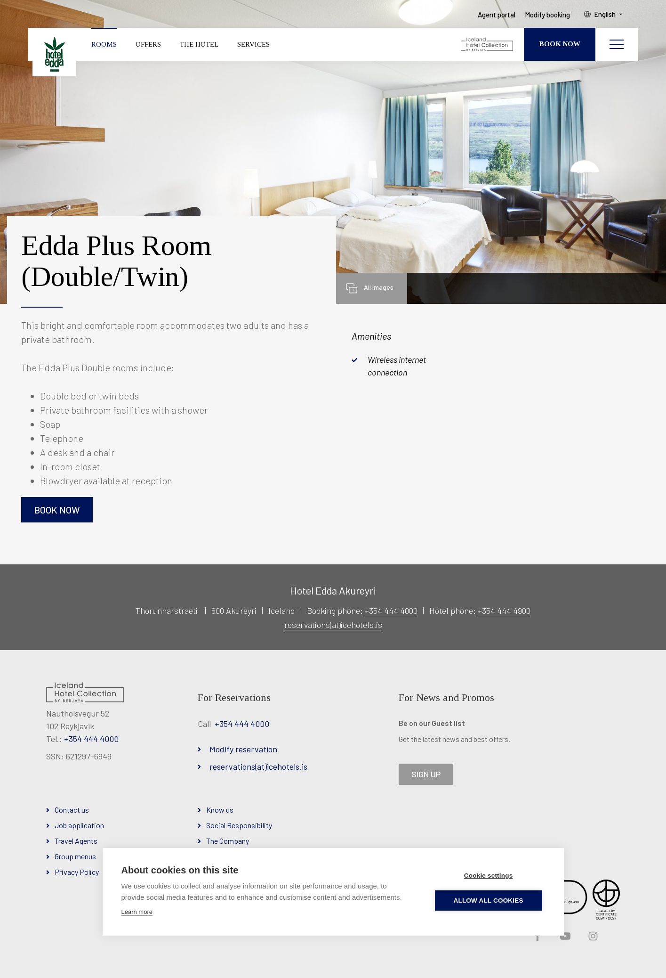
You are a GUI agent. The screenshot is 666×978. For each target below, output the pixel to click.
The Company (227, 840)
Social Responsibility (239, 825)
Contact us (72, 809)
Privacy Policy (77, 871)
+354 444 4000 (391, 610)
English (606, 14)
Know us (219, 809)
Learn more (136, 911)
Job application (79, 825)
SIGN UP (426, 774)
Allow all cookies (488, 900)
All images (378, 287)
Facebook (536, 936)
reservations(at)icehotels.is (333, 624)
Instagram (592, 936)
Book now (57, 509)
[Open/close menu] (616, 44)
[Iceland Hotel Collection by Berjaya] (487, 45)
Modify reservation (243, 749)
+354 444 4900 (504, 610)
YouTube (564, 936)
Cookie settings (489, 875)
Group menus (75, 856)
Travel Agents (76, 840)
